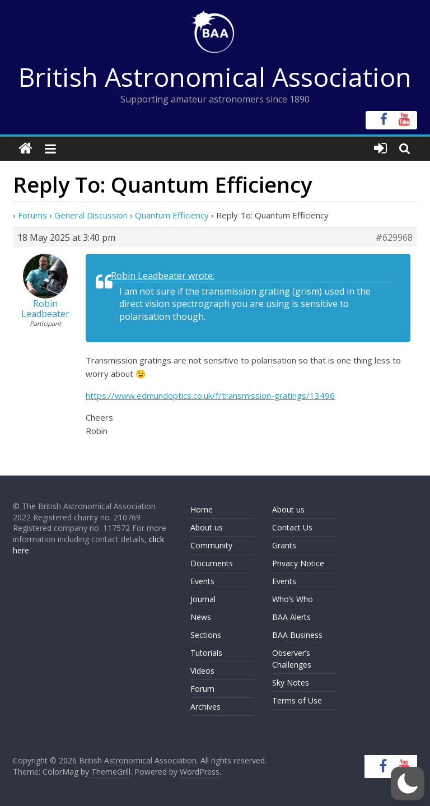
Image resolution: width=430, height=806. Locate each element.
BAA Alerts (291, 617)
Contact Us (292, 527)
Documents (211, 563)
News (200, 617)
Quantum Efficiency (172, 215)
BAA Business (297, 635)
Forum (202, 688)
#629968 (394, 237)
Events (202, 581)
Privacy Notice (298, 563)
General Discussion (91, 215)
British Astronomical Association (215, 76)
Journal (203, 599)
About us (206, 527)
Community (211, 545)
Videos (202, 670)
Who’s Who (292, 599)
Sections (205, 635)
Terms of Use (297, 700)
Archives (205, 706)
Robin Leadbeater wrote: (162, 275)
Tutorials (206, 652)
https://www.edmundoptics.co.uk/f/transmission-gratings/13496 (210, 395)
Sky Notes (290, 682)
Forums (32, 215)
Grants (284, 545)
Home (201, 509)
